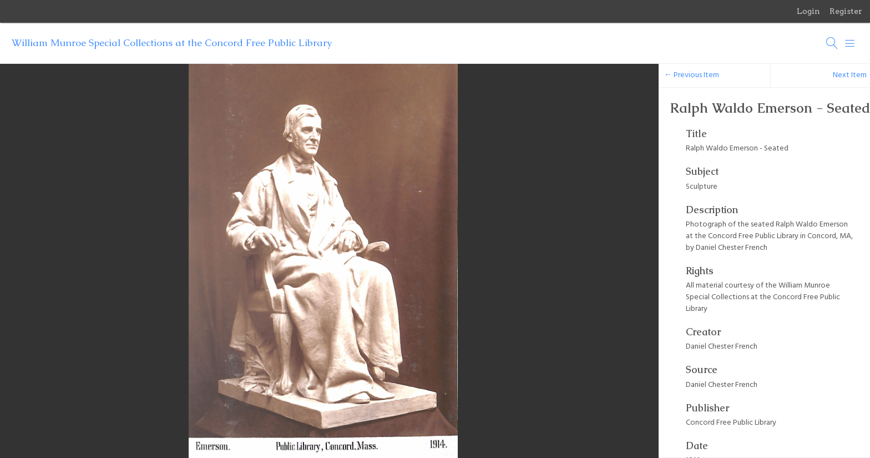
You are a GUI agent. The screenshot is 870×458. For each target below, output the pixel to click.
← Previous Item (691, 75)
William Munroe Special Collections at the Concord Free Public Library (172, 43)
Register (845, 11)
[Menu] (850, 43)
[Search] (832, 43)
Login (808, 11)
